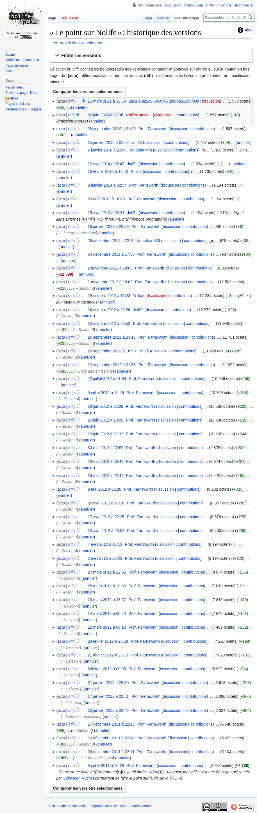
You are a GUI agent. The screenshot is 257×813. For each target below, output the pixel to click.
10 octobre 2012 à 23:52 (109, 323)
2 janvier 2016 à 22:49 (107, 150)
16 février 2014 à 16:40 (108, 171)
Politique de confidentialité (67, 806)
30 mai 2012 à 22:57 (106, 447)
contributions (187, 115)
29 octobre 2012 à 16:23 (109, 295)
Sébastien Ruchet (78, 778)
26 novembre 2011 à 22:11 (111, 751)
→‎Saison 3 (82, 730)
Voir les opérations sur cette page (77, 42)
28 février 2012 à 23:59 (108, 641)
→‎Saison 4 (69, 399)
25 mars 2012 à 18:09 (107, 586)
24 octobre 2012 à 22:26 (109, 309)
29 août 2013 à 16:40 (106, 199)
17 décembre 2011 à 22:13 (111, 724)
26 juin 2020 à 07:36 (105, 115)
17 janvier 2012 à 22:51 (108, 696)
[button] (151, 55)
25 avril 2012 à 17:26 (106, 503)
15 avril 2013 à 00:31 (106, 212)
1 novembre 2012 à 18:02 (110, 282)
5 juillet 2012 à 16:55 (106, 392)
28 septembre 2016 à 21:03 (112, 128)
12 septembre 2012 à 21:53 (112, 365)
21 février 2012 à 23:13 (108, 655)
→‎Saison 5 (84, 288)
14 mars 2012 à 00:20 (107, 613)
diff (70, 101)
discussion (211, 101)
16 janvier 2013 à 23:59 (108, 226)
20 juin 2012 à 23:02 (105, 420)
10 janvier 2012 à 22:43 (108, 710)
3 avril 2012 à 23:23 (105, 558)
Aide (249, 30)
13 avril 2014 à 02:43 (106, 164)
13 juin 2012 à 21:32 (105, 434)
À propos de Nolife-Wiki (108, 806)
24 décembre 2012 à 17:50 (111, 254)
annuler (79, 107)
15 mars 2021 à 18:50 (107, 101)
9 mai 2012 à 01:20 (104, 489)
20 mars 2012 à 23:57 (107, 599)
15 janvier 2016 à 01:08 (108, 142)
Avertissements (141, 806)
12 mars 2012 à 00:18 (107, 627)
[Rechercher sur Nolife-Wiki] (229, 17)
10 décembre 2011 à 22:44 (111, 738)
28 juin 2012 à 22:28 (105, 406)
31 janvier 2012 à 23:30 (108, 682)
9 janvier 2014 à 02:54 (107, 185)
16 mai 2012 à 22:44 (106, 475)
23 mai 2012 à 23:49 (106, 461)
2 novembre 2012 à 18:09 (110, 268)
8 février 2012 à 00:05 (107, 669)
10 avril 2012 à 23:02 (106, 530)
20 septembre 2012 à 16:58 (112, 351)
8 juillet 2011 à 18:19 (106, 765)
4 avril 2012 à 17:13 (105, 544)
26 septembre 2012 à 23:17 (112, 337)
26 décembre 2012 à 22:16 (111, 240)
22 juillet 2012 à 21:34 (107, 378)
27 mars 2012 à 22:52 (107, 572)
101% (153, 772)
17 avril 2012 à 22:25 (106, 517)
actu (61, 115)
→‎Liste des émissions (77, 233)
